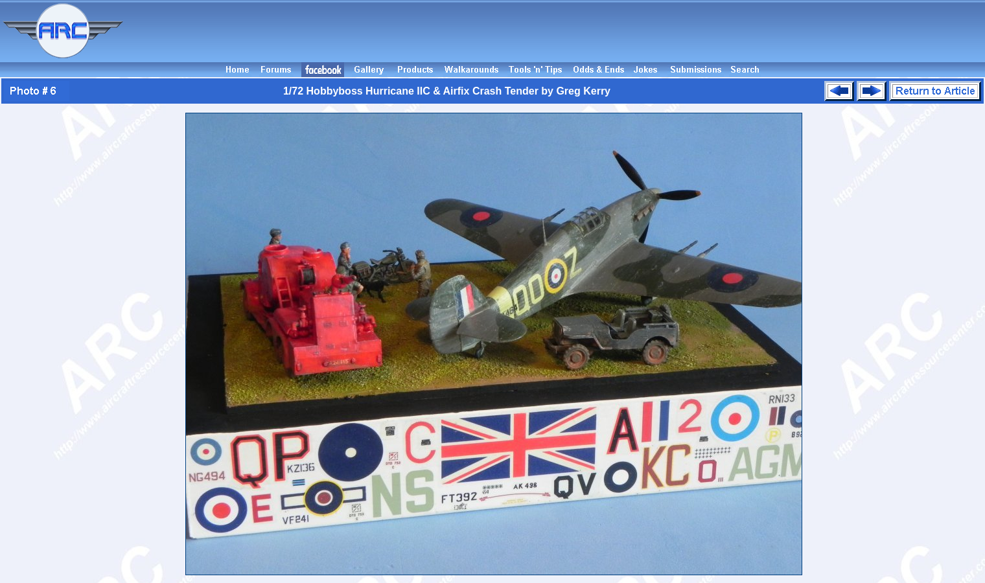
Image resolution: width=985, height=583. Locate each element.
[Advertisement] (556, 31)
